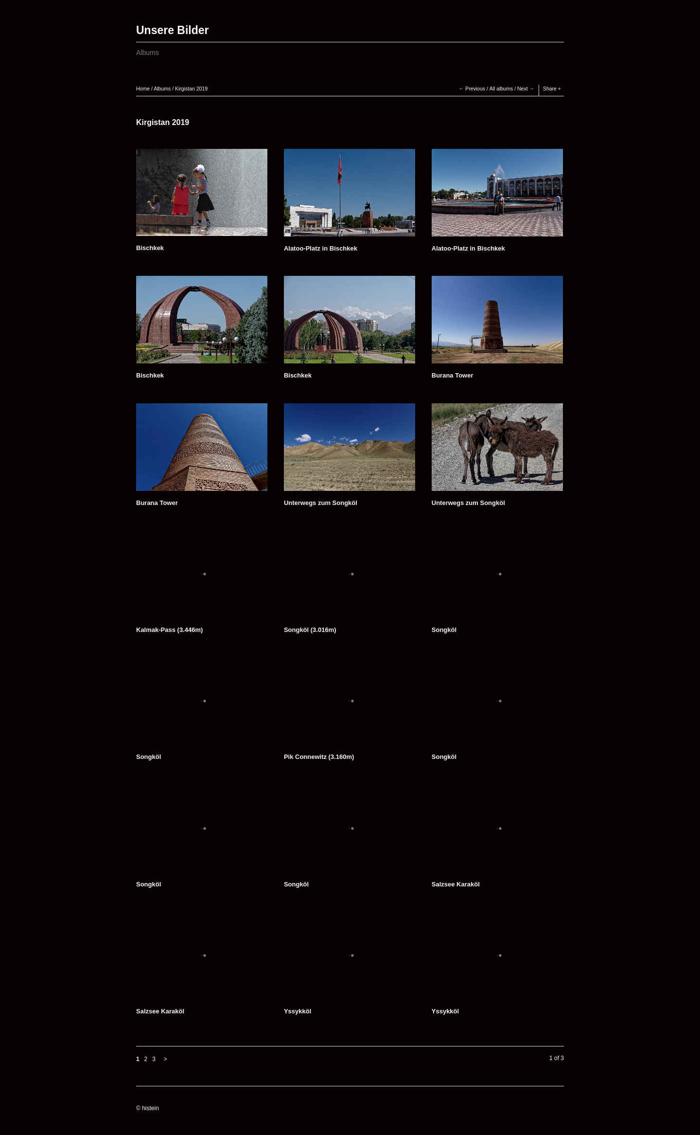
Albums (147, 52)
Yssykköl (297, 1011)
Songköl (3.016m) (310, 629)
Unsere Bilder (172, 30)
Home (143, 88)
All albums (501, 88)
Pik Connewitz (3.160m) (319, 756)
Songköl (444, 629)
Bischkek (150, 248)
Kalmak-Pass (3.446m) (169, 629)
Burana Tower (452, 375)
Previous (475, 88)
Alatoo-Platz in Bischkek (320, 248)
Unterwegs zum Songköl (320, 502)
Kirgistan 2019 (191, 88)
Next (522, 88)
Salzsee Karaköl (456, 884)
